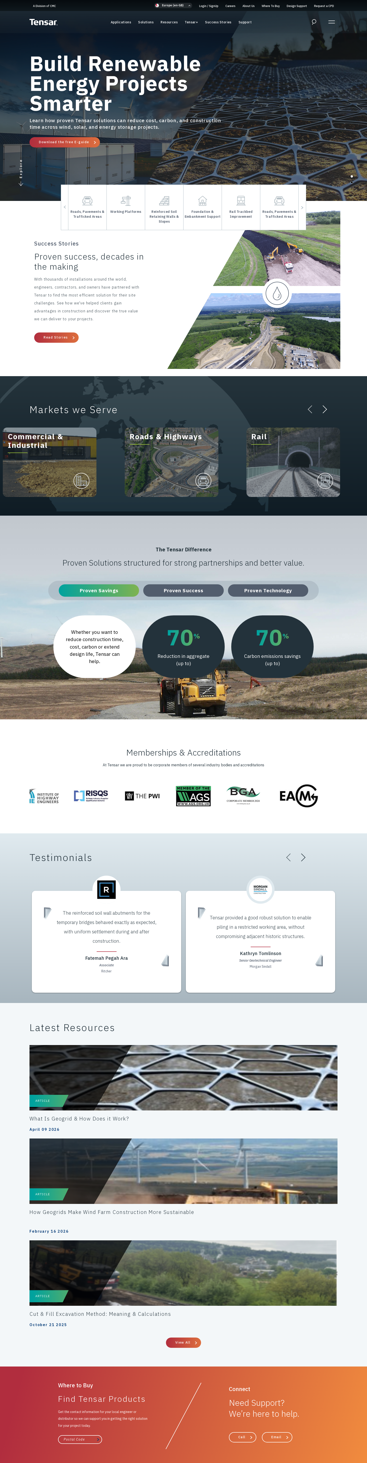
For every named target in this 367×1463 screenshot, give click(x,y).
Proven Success (183, 590)
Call (242, 1258)
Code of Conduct (94, 1434)
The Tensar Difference (157, 1346)
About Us (248, 6)
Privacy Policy (32, 1434)
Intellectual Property (322, 1434)
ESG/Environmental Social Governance (149, 1440)
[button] (173, 5)
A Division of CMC (44, 6)
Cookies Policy (62, 1434)
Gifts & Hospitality (282, 1434)
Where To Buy (271, 6)
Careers (230, 6)
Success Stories (218, 23)
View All (182, 1163)
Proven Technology (268, 590)
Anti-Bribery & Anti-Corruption (191, 1434)
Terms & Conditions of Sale (137, 1434)
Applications (121, 23)
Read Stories (56, 337)
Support (245, 23)
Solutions (146, 23)
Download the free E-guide (64, 142)
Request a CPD (324, 6)
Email (276, 1258)
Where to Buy (213, 1346)
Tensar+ (191, 23)
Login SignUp (208, 6)
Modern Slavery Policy (241, 1434)
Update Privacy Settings (229, 1440)
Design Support (297, 6)
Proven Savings (99, 590)
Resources (169, 23)
